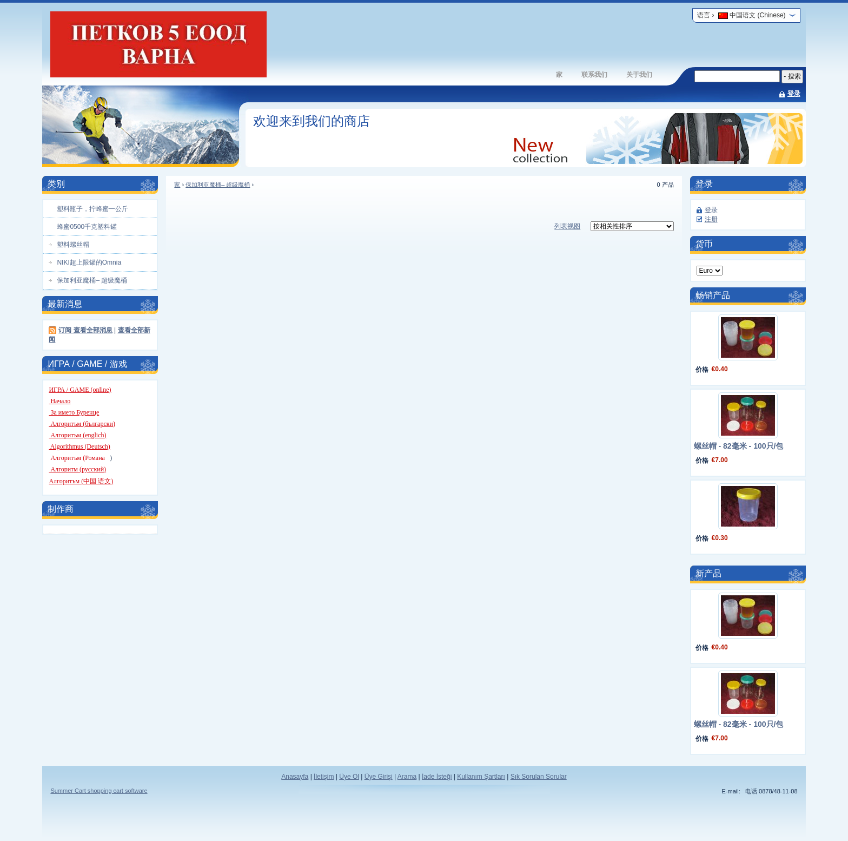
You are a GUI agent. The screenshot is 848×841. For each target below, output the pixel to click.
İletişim (324, 776)
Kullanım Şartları (481, 776)
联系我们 (594, 74)
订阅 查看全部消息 (85, 330)
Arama (407, 776)
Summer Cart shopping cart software (98, 790)
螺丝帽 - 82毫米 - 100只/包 (739, 446)
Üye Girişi (379, 776)
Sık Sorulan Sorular (539, 776)
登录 (793, 93)
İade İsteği (437, 776)
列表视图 (567, 226)
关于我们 (639, 74)
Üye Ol (349, 776)
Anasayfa (294, 776)
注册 (711, 219)
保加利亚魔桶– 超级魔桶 (218, 184)
